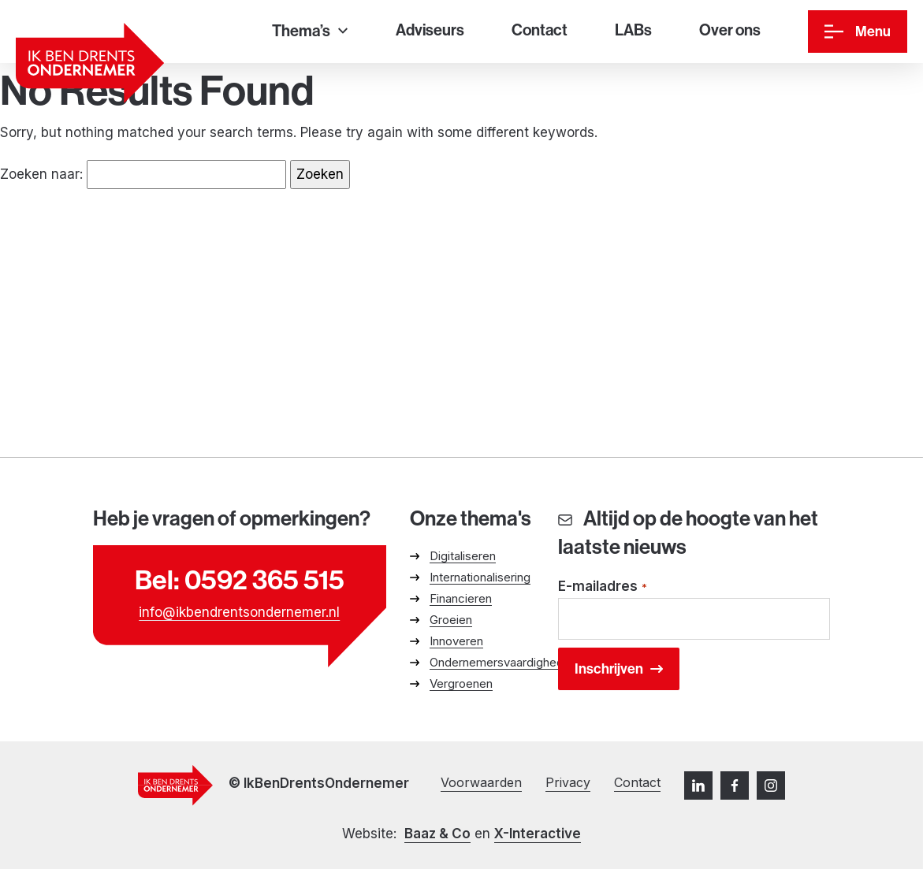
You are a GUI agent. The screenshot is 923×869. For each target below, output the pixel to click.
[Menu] (857, 31)
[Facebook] (734, 785)
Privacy (567, 782)
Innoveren (456, 640)
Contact (637, 782)
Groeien (451, 619)
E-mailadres (603, 587)
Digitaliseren (463, 555)
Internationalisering (480, 577)
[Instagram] (771, 785)
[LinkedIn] (698, 785)
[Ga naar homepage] (90, 63)
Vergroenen (461, 683)
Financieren (461, 598)
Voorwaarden (481, 782)
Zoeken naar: (41, 174)
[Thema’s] (309, 32)
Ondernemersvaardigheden (503, 662)
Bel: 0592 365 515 (239, 580)
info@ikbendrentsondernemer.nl (239, 612)
